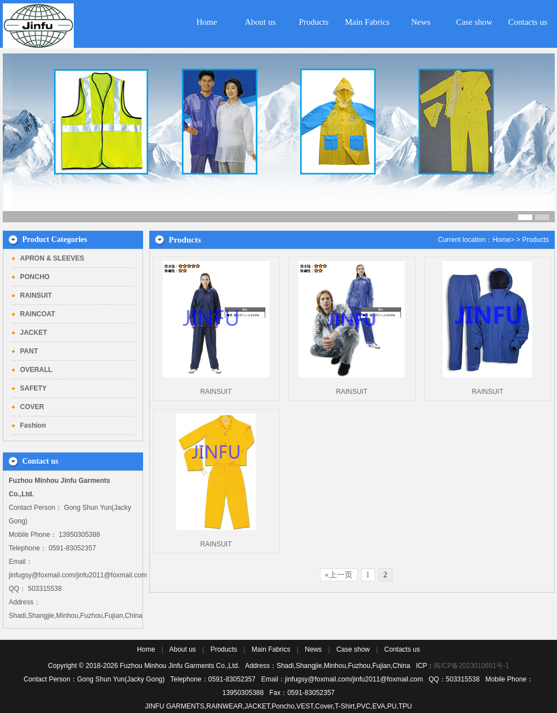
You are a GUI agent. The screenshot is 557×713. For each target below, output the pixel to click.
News (420, 21)
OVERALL (36, 370)
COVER (32, 407)
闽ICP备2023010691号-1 (471, 666)
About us (260, 21)
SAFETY (33, 388)
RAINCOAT (37, 314)
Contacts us (527, 21)
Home (207, 21)
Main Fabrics (367, 21)
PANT (29, 351)
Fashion (33, 425)
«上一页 (339, 575)
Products (314, 21)
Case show (474, 21)
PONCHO (35, 277)
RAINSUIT (36, 295)
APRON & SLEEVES (52, 258)
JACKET (33, 333)
